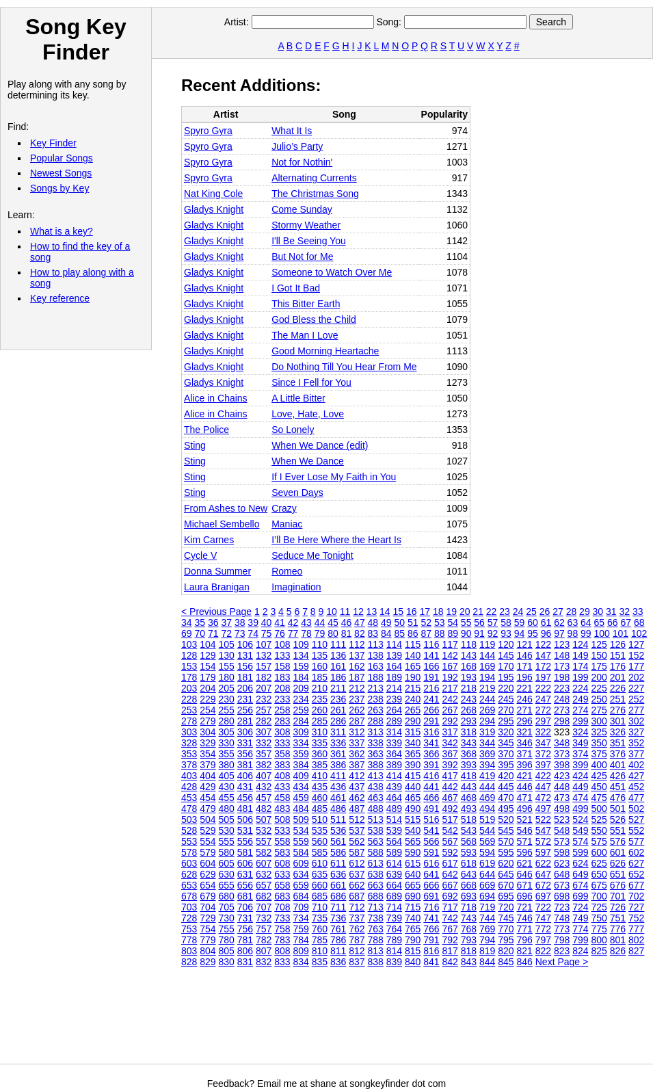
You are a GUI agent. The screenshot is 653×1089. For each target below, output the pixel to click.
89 (452, 633)
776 (618, 928)
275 (599, 710)
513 (376, 819)
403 (189, 775)
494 (487, 808)
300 (599, 721)
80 (333, 633)
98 (573, 633)
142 (450, 655)
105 (227, 644)
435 (320, 786)
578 (189, 852)
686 (338, 896)
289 (394, 721)
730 (227, 918)
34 (186, 622)
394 (487, 764)
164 (394, 666)
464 (394, 797)
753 (189, 928)
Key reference (60, 298)
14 (384, 611)
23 (504, 611)
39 (253, 622)
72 (226, 633)
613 (376, 863)
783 (282, 939)
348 (562, 742)
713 (376, 907)
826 (618, 950)
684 (301, 896)
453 (189, 797)
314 (394, 731)
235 (320, 699)
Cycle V (200, 555)
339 (394, 742)
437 (356, 786)
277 (636, 710)
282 (263, 721)
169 (487, 666)
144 (487, 655)
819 (487, 950)
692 (450, 896)
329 (207, 742)
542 (450, 830)
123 (562, 644)
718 (469, 907)
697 (543, 896)
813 (376, 950)
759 (301, 928)
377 (636, 753)
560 (320, 841)
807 (263, 950)
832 (263, 961)
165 (413, 666)
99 (586, 633)
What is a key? (61, 231)
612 (356, 863)
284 (301, 721)
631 (245, 874)
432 (263, 786)
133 (282, 655)
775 (599, 928)
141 (431, 655)
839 (394, 961)
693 (469, 896)
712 (356, 907)
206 (245, 688)
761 (338, 928)
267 (450, 710)
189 (394, 677)
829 (207, 961)
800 (599, 939)
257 (263, 710)
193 (469, 677)
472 (543, 797)
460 (320, 797)
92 (493, 633)
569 (487, 841)
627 (636, 863)
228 (189, 699)
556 (245, 841)
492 (450, 808)
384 (301, 764)
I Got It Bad (295, 288)
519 (487, 819)
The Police (206, 429)
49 (386, 622)
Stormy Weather (306, 225)
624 (580, 863)
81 (346, 633)
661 (338, 885)
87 (426, 633)
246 (525, 699)
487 (356, 808)
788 (376, 939)
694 (487, 896)
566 (431, 841)
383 (282, 764)
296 (525, 721)
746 (525, 918)
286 (338, 721)
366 (431, 753)
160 (320, 666)
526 (618, 819)
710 (320, 907)
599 (580, 852)
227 (636, 688)
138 (376, 655)
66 (612, 622)
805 (227, 950)
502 (636, 808)
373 (562, 753)
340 (413, 742)
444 (487, 786)
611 (338, 863)
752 (636, 918)
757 (263, 928)
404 (207, 775)
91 (479, 633)
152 (636, 655)
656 (245, 885)
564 (394, 841)
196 (525, 677)
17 (424, 611)
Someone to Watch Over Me (331, 272)
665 (413, 885)
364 (394, 753)
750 (599, 918)
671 (525, 885)
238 (376, 699)
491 (431, 808)
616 (431, 863)
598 (562, 852)
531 (245, 830)
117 (450, 644)
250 (599, 699)
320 (506, 731)
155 (227, 666)
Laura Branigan (217, 586)
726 (618, 907)
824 (580, 950)
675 (599, 885)
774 (580, 928)
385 (320, 764)
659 (301, 885)
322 (543, 731)
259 (301, 710)
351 (618, 742)
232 (263, 699)
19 (451, 611)
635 (320, 874)
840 (413, 961)
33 (637, 611)
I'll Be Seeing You (308, 240)
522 (543, 819)
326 (618, 731)
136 (338, 655)
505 (227, 819)
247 (543, 699)
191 (431, 677)
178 (189, 677)
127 (636, 644)
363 (376, 753)
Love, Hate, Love (307, 413)
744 (487, 918)
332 (263, 742)
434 (301, 786)
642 (450, 874)
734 (301, 918)
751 (618, 918)
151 (618, 655)
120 (506, 644)
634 (301, 874)
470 (506, 797)
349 (580, 742)
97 (559, 633)
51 (413, 622)
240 (413, 699)
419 (487, 775)
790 (413, 939)
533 (282, 830)
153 (189, 666)
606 (245, 863)
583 (282, 852)
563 (376, 841)
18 (438, 611)
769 (487, 928)
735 (320, 918)
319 (487, 731)
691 (431, 896)
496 (525, 808)
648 (562, 874)
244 (487, 699)
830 (227, 961)
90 (466, 633)
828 (189, 961)
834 (301, 961)
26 (544, 611)
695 (506, 896)
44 (320, 622)
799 (580, 939)
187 (356, 677)
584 (301, 852)
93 (506, 633)
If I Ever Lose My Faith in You (333, 476)
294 (487, 721)
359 (301, 753)
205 (227, 688)
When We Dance (307, 461)
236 (338, 699)
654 (207, 885)
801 (618, 939)
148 (562, 655)
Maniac (286, 524)
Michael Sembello (222, 524)
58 (506, 622)
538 (376, 830)
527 (636, 819)
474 (580, 797)
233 (282, 699)
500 (599, 808)
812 (356, 950)
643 (469, 874)
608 (282, 863)
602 (636, 852)
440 (413, 786)
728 (189, 918)
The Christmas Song (315, 193)
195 (506, 677)
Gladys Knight (213, 209)
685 (320, 896)
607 (263, 863)
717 (450, 907)
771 (525, 928)
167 (450, 666)
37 (226, 622)
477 (636, 797)
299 (580, 721)
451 (618, 786)
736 (338, 918)
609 (301, 863)
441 (431, 786)
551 (618, 830)
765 (413, 928)
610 (320, 863)
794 (487, 939)
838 (376, 961)
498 (562, 808)
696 (525, 896)
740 (413, 918)
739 (394, 918)
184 (301, 677)
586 (338, 852)
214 (394, 688)
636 (338, 874)
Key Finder (53, 142)
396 (525, 764)
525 (599, 819)
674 (580, 885)
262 (356, 710)
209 (301, 688)
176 (618, 666)
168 (469, 666)
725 (599, 907)
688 (376, 896)
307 (263, 731)
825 (599, 950)
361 (338, 753)
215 (413, 688)
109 (301, 644)
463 (376, 797)
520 (506, 819)
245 (506, 699)
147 (543, 655)
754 (207, 928)
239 (394, 699)
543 (469, 830)
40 (266, 622)
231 (245, 699)
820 (506, 950)
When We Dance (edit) (319, 445)
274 (580, 710)
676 (618, 885)
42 (293, 622)
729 (207, 918)
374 (580, 753)
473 (562, 797)
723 (562, 907)
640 (413, 874)
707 (263, 907)
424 (580, 775)
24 (518, 611)
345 (506, 742)
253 (189, 710)
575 (599, 841)
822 (543, 950)
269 (487, 710)
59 (519, 622)
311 (338, 731)
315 (413, 731)
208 (282, 688)
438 (376, 786)
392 (450, 764)
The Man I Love (304, 335)
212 (356, 688)
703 (189, 907)
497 (543, 808)
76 (279, 633)
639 (394, 874)
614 (394, 863)
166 (431, 666)
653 (189, 885)
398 (562, 764)
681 (245, 896)
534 (301, 830)
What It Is (291, 130)
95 (532, 633)
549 (580, 830)
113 (376, 644)
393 (469, 764)
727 (636, 907)
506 (245, 819)
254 (207, 710)
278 (189, 721)
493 (469, 808)
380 (227, 764)
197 (543, 677)
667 (450, 885)
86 (413, 633)
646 (525, 874)
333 (282, 742)
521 (525, 819)
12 (358, 611)
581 (245, 852)
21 (477, 611)
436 (338, 786)
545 (506, 830)
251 (618, 699)
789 (394, 939)
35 (199, 622)
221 (525, 688)
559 (301, 841)
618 (469, 863)
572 (543, 841)
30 (598, 611)
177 (636, 666)
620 (506, 863)
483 (282, 808)
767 (450, 928)
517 (450, 819)
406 (245, 775)
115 (413, 644)
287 (356, 721)
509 (301, 819)
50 (400, 622)
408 (282, 775)
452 (636, 786)
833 (282, 961)
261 (338, 710)
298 (562, 721)
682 (263, 896)
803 (189, 950)
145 (506, 655)
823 (562, 950)
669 (487, 885)
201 (618, 677)
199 (580, 677)
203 (189, 688)
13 (372, 611)
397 (543, 764)
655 (227, 885)
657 (263, 885)
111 (338, 644)
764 (394, 928)
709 (301, 907)
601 (618, 852)
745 (506, 918)
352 (636, 742)
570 (506, 841)
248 (562, 699)
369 (487, 753)
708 (282, 907)
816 (431, 950)
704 (207, 907)
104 (207, 644)
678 (189, 896)
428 (189, 786)
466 (431, 797)
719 (487, 907)
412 (356, 775)
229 (207, 699)
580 (227, 852)
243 (469, 699)
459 (301, 797)
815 (413, 950)
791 (431, 939)
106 (245, 644)
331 (245, 742)
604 (207, 863)
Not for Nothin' (301, 162)
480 (227, 808)
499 (580, 808)
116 (431, 644)
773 (562, 928)
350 (599, 742)
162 (356, 666)
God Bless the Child (313, 319)
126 (618, 644)
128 (189, 655)
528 (189, 830)
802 (636, 939)
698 (562, 896)
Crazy (284, 508)
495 (506, 808)
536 (338, 830)
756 (245, 928)
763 (376, 928)
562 (356, 841)
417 (450, 775)
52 (426, 622)
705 (227, 907)
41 (279, 622)
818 (469, 950)
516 (431, 819)
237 (356, 699)
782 (263, 939)
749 (580, 918)
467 (450, 797)
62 (559, 622)
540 (413, 830)
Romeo (286, 571)
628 (189, 874)
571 (525, 841)
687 (356, 896)
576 (618, 841)
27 (557, 611)
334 (301, 742)
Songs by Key (59, 188)
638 (376, 874)
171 (525, 666)
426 (618, 775)
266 (431, 710)
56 (479, 622)
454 (207, 797)
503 (189, 819)
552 (636, 830)
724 (580, 907)
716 (431, 907)
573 (562, 841)
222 (543, 688)
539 (394, 830)
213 (376, 688)
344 (487, 742)
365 (413, 753)
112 (356, 644)
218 (469, 688)
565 (413, 841)
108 (282, 644)
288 (376, 721)
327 (636, 731)
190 (413, 677)
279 (207, 721)
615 (413, 863)
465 (413, 797)
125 (599, 644)
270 (506, 710)
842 (450, 961)
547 (543, 830)
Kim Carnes (209, 539)
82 (359, 633)
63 (573, 622)
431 (245, 786)
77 (293, 633)
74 (253, 633)
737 (356, 918)
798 (562, 939)
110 (320, 644)
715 (413, 907)
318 (469, 731)
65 (599, 622)
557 (263, 841)
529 (207, 830)
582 (263, 852)
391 (431, 764)
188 (376, 677)
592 (450, 852)
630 (227, 874)
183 (282, 677)
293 (469, 721)
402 (636, 764)
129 (207, 655)
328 (189, 742)
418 (469, 775)
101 (620, 633)
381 (245, 764)
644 (487, 874)
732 (263, 918)
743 (469, 918)
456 (245, 797)
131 (245, 655)
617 (450, 863)
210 (320, 688)
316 (431, 731)
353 (189, 753)
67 (625, 622)
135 (320, 655)
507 (263, 819)
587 (356, 852)
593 (469, 852)
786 (338, 939)
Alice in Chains (216, 398)
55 (466, 622)
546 (525, 830)
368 (469, 753)
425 (599, 775)
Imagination (296, 586)
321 (525, 731)
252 (636, 699)
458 (282, 797)
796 (525, 939)
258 (282, 710)
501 (618, 808)
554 (207, 841)
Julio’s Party (297, 146)
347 (543, 742)
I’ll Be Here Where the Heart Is (336, 539)
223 (562, 688)
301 (618, 721)
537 (356, 830)
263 (376, 710)
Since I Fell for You (311, 382)
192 (450, 677)
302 (636, 721)
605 (227, 863)
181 (245, 677)
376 (618, 753)
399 (580, 764)
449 (580, 786)
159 (301, 666)
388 (376, 764)
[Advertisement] (227, 1021)
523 (562, 819)
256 (245, 710)
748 (562, 918)
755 (227, 928)
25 (531, 611)
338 (376, 742)
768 (469, 928)
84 (386, 633)
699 (580, 896)
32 (624, 611)
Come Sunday (301, 209)
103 (189, 644)
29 (584, 611)
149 (580, 655)
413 (376, 775)
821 (525, 950)
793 (469, 939)
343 (469, 742)
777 (636, 928)
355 (227, 753)
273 (562, 710)
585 (320, 852)
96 (546, 633)
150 (599, 655)
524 (580, 819)
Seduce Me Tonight (312, 555)
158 (282, 666)
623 (562, 863)
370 (506, 753)
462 (356, 797)
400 (599, 764)
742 (450, 918)
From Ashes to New (225, 508)
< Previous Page (216, 611)
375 (599, 753)
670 (506, 885)
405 (227, 775)
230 (227, 699)
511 (338, 819)
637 (356, 874)
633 (282, 874)
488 (376, 808)
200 (599, 677)
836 (338, 961)
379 (207, 764)
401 (618, 764)
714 (394, 907)
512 (356, 819)
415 (413, 775)
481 (245, 808)
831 (245, 961)
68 (639, 622)
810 (320, 950)
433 (282, 786)
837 (356, 961)
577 (636, 841)
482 (263, 808)
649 (580, 874)
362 (356, 753)
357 (263, 753)
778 (189, 939)
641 (431, 874)
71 (213, 633)
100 (602, 633)
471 (525, 797)
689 (394, 896)
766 (431, 928)
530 (227, 830)
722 (543, 907)
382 (263, 764)
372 (543, 753)
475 (599, 797)
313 (376, 731)
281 (245, 721)
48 (373, 622)
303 (189, 731)
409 (301, 775)
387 (356, 764)
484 (301, 808)
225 (599, 688)
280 (227, 721)
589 (394, 852)
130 (227, 655)
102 (639, 633)
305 (227, 731)
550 (599, 830)
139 (394, 655)
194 (487, 677)
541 (431, 830)
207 (263, 688)
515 (413, 819)
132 (263, 655)
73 (240, 633)
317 (450, 731)
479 (207, 808)
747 (543, 918)
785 (320, 939)
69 (186, 633)
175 (599, 666)
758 (282, 928)
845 (506, 961)
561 (338, 841)
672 (543, 885)
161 (338, 666)
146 (525, 655)
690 (413, 896)
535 (320, 830)
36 (213, 622)
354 (207, 753)
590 (413, 852)
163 (376, 666)
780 (227, 939)
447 (543, 786)
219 (487, 688)
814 (394, 950)
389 (394, 764)
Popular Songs (61, 158)
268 (469, 710)
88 (439, 633)
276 (618, 710)
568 (469, 841)
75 (266, 633)
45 (333, 622)
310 (320, 731)
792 (450, 939)
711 (338, 907)
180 (227, 677)
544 (487, 830)
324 (580, 731)
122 (543, 644)
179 (207, 677)
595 (506, 852)
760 (320, 928)
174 (580, 666)
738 (376, 918)
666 (431, 885)
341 (431, 742)
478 (189, 808)
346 (525, 742)
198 (562, 677)
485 (320, 808)
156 (245, 666)
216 (431, 688)
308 (282, 731)
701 (618, 896)
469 (487, 797)
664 (394, 885)
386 (338, 764)
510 (320, 819)
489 (394, 808)
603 (189, 863)
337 (356, 742)
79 (320, 633)
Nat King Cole (213, 193)
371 (525, 753)
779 (207, 939)
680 (227, 896)
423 (562, 775)
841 (431, 961)
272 (543, 710)
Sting (195, 445)
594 (487, 852)
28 (571, 611)
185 (320, 677)
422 (543, 775)
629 (207, 874)
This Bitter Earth (305, 303)
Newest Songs (61, 173)
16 (411, 611)
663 (376, 885)
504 (207, 819)
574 (580, 841)
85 (400, 633)
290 (413, 721)
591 (431, 852)
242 (450, 699)
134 (301, 655)
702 (636, 896)
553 (189, 841)
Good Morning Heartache (325, 350)
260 (320, 710)
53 (439, 622)
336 (338, 742)
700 (599, 896)
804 (207, 950)
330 (227, 742)
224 (580, 688)
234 (301, 699)
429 (207, 786)
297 (543, 721)
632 (263, 874)
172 (543, 666)
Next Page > (561, 961)
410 (320, 775)
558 (282, 841)
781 (245, 939)
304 (207, 731)
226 (618, 688)
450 (599, 786)
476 (618, 797)
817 (450, 950)
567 (450, 841)
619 (487, 863)
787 (356, 939)
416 (431, 775)
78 (306, 633)
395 (506, 764)
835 (320, 961)
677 (636, 885)
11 (345, 611)
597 (543, 852)
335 (320, 742)
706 (245, 907)
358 (282, 753)
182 (263, 677)
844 (487, 961)
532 (263, 830)
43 (306, 622)
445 (506, 786)
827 (636, 950)
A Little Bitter (298, 398)
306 (245, 731)
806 (245, 950)
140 (413, 655)
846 (525, 961)
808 (282, 950)
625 (599, 863)
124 (580, 644)
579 (207, 852)
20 (464, 611)
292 (450, 721)
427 (636, 775)
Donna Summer (217, 571)
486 (338, 808)
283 (282, 721)
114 (394, 644)
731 (245, 918)
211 (338, 688)
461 (338, 797)
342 (450, 742)
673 (562, 885)
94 (519, 633)
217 (450, 688)
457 (263, 797)
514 (394, 819)
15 (398, 611)
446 (525, 786)
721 (525, 907)
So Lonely (292, 429)
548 (562, 830)
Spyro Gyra (208, 130)
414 (394, 775)
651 (618, 874)
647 (543, 874)
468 (469, 797)
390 (413, 764)
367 (450, 753)
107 (263, 644)
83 (373, 633)
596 (525, 852)
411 (338, 775)
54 (452, 622)
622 (543, 863)
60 (532, 622)
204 (207, 688)
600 (599, 852)
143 (469, 655)
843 (469, 961)
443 (469, 786)
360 (320, 753)
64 (586, 622)
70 (199, 633)
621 (525, 863)
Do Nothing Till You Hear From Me (343, 366)
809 (301, 950)
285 (320, 721)
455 (227, 797)
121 (525, 644)
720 (506, 907)
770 (506, 928)
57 (493, 622)
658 (282, 885)
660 (320, 885)
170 (506, 666)
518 (469, 819)
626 (618, 863)
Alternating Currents (314, 177)
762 (356, 928)
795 (506, 939)
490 (413, 808)
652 (636, 874)
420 (506, 775)
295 (506, 721)
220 (506, 688)
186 (338, 677)
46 (346, 622)
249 (580, 699)
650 (599, 874)
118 (469, 644)
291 (431, 721)
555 (227, 841)
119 (487, 644)
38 (240, 622)
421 (525, 775)
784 (301, 939)
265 (413, 710)
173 (562, 666)
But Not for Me (302, 256)
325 (599, 731)
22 (491, 611)
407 (263, 775)
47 (359, 622)
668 (469, 885)
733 (282, 918)
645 (506, 874)
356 (245, 753)
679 (207, 896)
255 (227, 710)
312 (356, 731)
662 (356, 885)
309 (301, 731)
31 (611, 611)
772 (543, 928)
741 (431, 918)
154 (207, 666)
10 (331, 611)
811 (338, 950)
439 (394, 786)
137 (356, 655)
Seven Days (297, 492)
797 (543, 939)
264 (394, 710)
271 (525, 710)
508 (282, 819)
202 (636, 677)
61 (546, 622)
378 (189, 764)
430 (227, 786)
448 (562, 786)
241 (431, 699)
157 (263, 666)
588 (376, 852)
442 (450, 786)
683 (282, 896)
